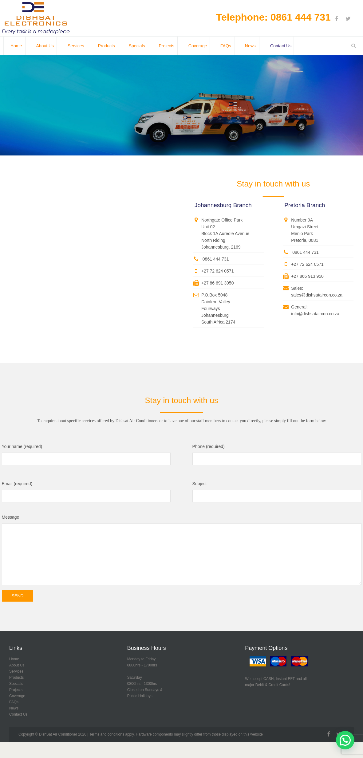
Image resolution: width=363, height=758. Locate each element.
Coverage (17, 696)
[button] (345, 740)
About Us (16, 665)
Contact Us (18, 714)
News (13, 708)
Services (16, 671)
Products (16, 677)
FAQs (13, 702)
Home (14, 659)
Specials (16, 683)
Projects (15, 690)
